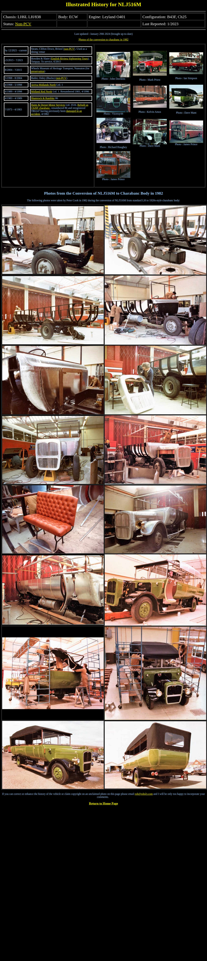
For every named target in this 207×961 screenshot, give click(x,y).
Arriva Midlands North (43, 84)
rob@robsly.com (144, 793)
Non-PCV (23, 24)
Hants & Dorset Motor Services (48, 105)
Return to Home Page (103, 803)
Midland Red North (41, 91)
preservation (37, 71)
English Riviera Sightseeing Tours (69, 58)
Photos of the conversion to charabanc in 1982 (103, 39)
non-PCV (69, 48)
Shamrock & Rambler (43, 98)
